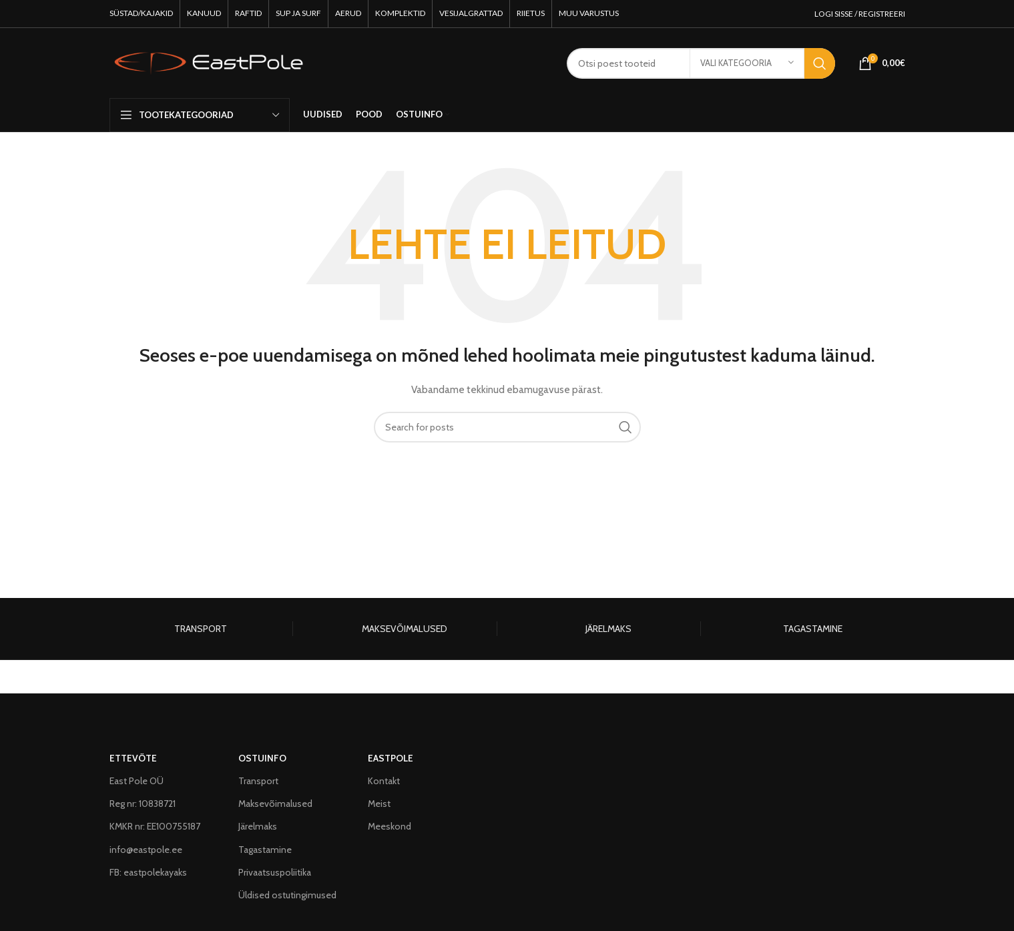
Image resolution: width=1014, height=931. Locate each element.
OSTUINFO (262, 758)
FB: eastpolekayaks (148, 872)
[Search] (507, 427)
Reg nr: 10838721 (142, 804)
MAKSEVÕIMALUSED (404, 629)
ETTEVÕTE (133, 758)
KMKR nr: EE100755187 (154, 826)
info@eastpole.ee (145, 850)
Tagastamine (265, 850)
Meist (379, 804)
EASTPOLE (390, 758)
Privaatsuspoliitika (274, 872)
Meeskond (389, 826)
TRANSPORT (200, 629)
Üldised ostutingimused (287, 895)
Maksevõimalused (275, 804)
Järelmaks (257, 826)
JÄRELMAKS (608, 629)
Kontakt (384, 781)
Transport (258, 781)
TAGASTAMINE (812, 629)
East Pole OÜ (136, 781)
